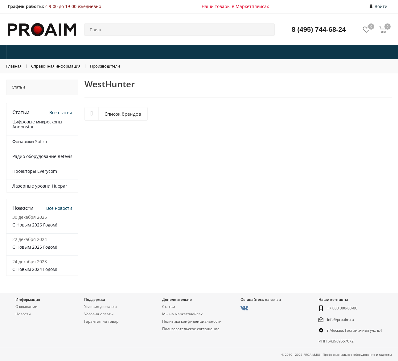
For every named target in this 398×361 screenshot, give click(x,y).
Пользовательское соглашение (191, 328)
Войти (379, 6)
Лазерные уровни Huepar (39, 186)
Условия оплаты (98, 314)
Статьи (168, 306)
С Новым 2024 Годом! (34, 269)
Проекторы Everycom (34, 171)
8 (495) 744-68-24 (319, 29)
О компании (26, 306)
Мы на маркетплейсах (182, 314)
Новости (23, 314)
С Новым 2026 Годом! (34, 225)
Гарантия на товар (101, 321)
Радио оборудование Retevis (42, 156)
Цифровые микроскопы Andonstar (37, 124)
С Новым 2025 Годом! (34, 247)
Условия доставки (100, 306)
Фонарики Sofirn (29, 141)
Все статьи (60, 112)
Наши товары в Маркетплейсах (235, 6)
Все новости (59, 208)
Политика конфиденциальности (192, 321)
